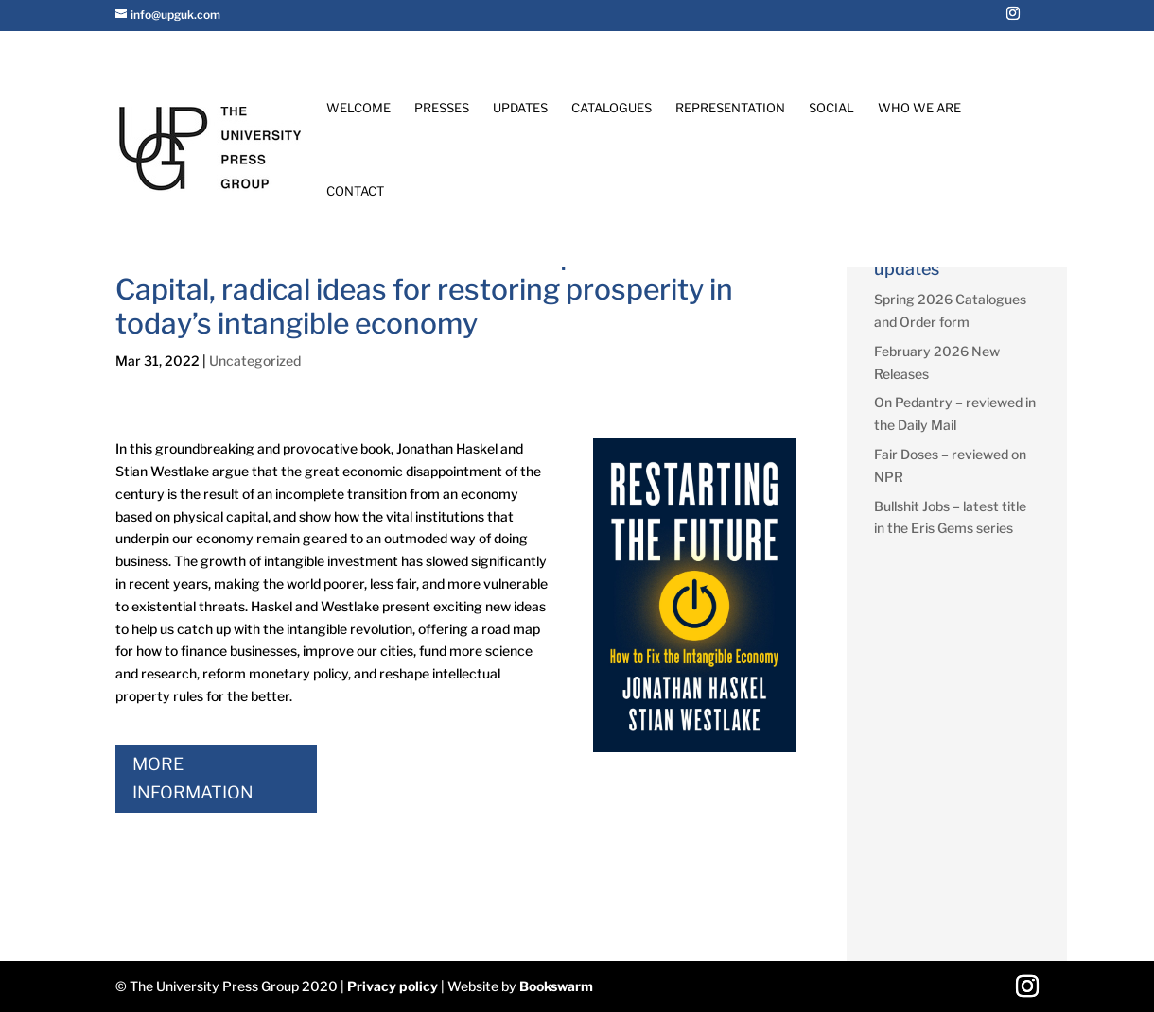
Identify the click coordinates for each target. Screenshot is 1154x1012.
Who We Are (919, 108)
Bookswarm (556, 986)
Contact (355, 191)
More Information (193, 778)
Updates (520, 108)
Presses (441, 108)
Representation (730, 108)
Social (831, 108)
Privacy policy (392, 986)
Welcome (358, 108)
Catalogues (611, 108)
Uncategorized (255, 360)
